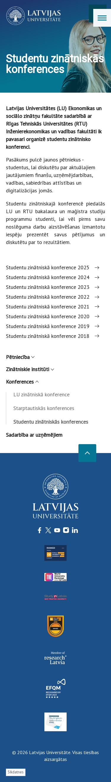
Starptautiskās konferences (43, 408)
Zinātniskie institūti (30, 369)
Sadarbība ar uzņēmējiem (34, 434)
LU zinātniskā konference (41, 394)
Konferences (22, 381)
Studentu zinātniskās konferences (50, 421)
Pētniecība (20, 357)
